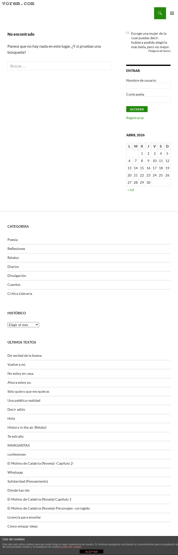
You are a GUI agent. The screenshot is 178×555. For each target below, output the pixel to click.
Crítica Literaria (19, 293)
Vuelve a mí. (16, 364)
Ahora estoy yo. (19, 382)
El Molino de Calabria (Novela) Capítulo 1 (39, 499)
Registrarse (135, 118)
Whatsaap (15, 472)
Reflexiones (16, 248)
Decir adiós (16, 409)
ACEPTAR (91, 551)
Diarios (13, 266)
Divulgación (16, 275)
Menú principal (172, 13)
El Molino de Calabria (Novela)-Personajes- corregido (48, 508)
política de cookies (71, 547)
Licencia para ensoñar (24, 517)
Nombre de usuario (141, 80)
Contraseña (135, 94)
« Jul (130, 189)
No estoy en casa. (20, 373)
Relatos (13, 257)
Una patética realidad (23, 400)
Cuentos (13, 284)
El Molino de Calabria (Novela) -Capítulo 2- (40, 463)
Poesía (12, 239)
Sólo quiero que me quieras (28, 391)
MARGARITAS (18, 445)
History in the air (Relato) (26, 427)
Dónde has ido (18, 490)
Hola (11, 418)
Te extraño (15, 436)
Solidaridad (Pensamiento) (27, 481)
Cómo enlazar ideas (22, 526)
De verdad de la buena (24, 355)
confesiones (16, 454)
